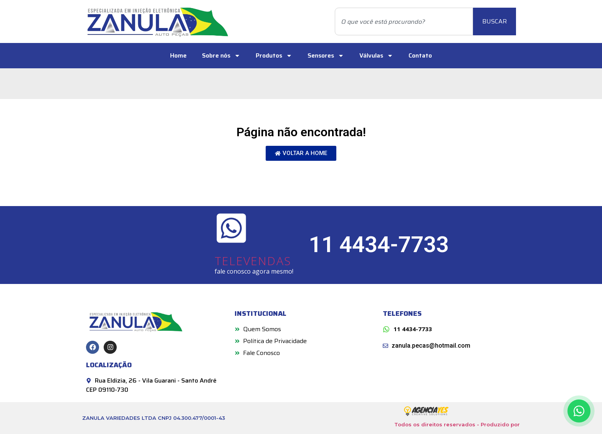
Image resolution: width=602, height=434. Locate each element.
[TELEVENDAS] (231, 228)
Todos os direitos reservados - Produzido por (457, 424)
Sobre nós (221, 56)
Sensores (326, 56)
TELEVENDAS (253, 261)
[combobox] (404, 21)
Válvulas (376, 56)
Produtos (274, 56)
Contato (420, 55)
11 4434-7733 (379, 244)
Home (178, 55)
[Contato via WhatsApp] (578, 410)
